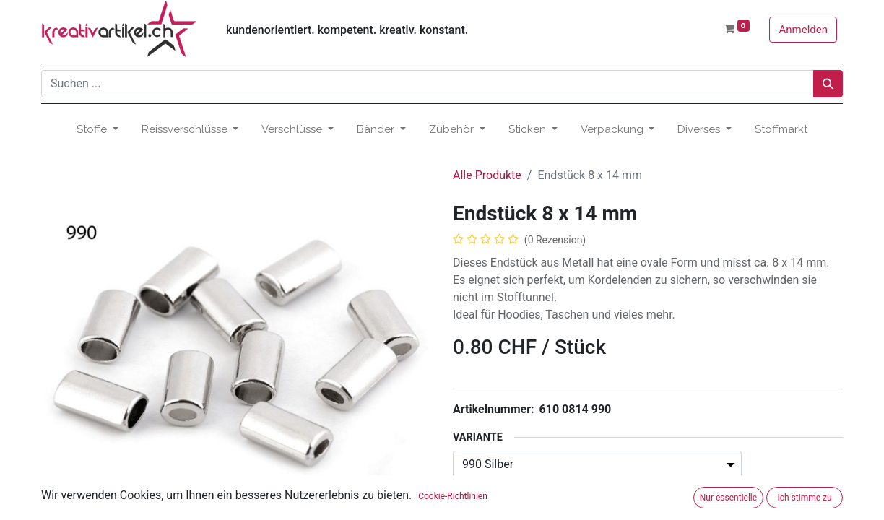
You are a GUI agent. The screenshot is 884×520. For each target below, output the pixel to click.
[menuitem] (781, 130)
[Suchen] (828, 84)
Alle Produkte (487, 175)
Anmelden (803, 29)
